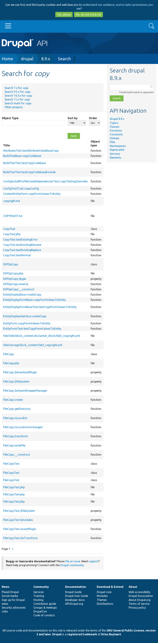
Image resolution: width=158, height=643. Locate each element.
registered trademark (82, 634)
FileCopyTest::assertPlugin (19, 529)
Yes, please (64, 14)
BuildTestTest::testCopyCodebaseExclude (29, 172)
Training (38, 595)
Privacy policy (137, 607)
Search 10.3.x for (18, 95)
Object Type (10, 118)
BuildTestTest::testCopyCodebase (24, 163)
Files (112, 142)
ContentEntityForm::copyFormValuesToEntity (32, 193)
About (133, 586)
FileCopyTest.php (14, 487)
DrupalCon (40, 611)
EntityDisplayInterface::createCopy (24, 316)
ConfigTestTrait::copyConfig (21, 188)
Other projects (14, 107)
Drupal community (72, 565)
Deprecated (117, 149)
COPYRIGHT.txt (12, 215)
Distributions (105, 603)
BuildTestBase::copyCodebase (22, 155)
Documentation (75, 586)
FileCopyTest (11, 463)
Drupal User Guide (76, 595)
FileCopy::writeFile (14, 445)
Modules (102, 595)
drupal (27, 58)
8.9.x (45, 58)
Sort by (73, 118)
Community (41, 586)
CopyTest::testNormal (17, 255)
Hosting (38, 599)
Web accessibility (139, 592)
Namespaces (118, 145)
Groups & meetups (45, 607)
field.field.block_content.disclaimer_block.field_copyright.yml (41, 335)
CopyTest (9, 228)
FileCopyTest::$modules (18, 519)
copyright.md (11, 200)
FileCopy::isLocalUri (15, 418)
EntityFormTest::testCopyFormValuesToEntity (32, 328)
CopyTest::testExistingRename (22, 244)
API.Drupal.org (74, 603)
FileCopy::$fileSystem (16, 381)
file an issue (72, 561)
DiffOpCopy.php (13, 273)
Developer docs (75, 599)
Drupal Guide (73, 592)
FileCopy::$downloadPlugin (20, 372)
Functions (116, 130)
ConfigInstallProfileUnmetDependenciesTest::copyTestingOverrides (45, 181)
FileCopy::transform (15, 436)
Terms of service (139, 603)
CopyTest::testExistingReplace (22, 250)
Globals (114, 138)
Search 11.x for (17, 99)
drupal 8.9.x (117, 118)
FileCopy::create (13, 399)
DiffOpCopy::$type (14, 278)
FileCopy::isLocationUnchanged (23, 427)
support (94, 561)
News (5, 586)
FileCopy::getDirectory (17, 408)
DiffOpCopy (10, 264)
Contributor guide (44, 603)
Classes (114, 126)
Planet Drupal (10, 592)
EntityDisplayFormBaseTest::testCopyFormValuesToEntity (40, 306)
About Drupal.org (139, 599)
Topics (114, 122)
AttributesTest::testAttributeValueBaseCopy (31, 150)
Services (115, 153)
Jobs (5, 611)
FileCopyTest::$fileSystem (19, 510)
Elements (115, 157)
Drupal (56, 634)
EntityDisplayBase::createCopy (22, 294)
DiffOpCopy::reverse (15, 284)
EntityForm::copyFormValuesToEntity (26, 323)
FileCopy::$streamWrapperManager (25, 390)
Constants (116, 134)
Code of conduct (44, 615)
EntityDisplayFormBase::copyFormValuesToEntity (34, 299)
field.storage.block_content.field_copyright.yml (32, 345)
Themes (102, 599)
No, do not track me (88, 14)
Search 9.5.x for (17, 91)
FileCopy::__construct (16, 454)
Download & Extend (110, 586)
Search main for (18, 103)
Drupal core (104, 592)
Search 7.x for (16, 87)
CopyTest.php (11, 234)
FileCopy (8, 354)
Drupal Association (141, 595)
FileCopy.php (11, 363)
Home (7, 58)
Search (64, 58)
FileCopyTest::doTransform (20, 538)
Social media (10, 595)
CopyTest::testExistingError (20, 239)
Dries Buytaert (111, 634)
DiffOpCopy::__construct (18, 289)
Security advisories (14, 607)
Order (93, 118)
